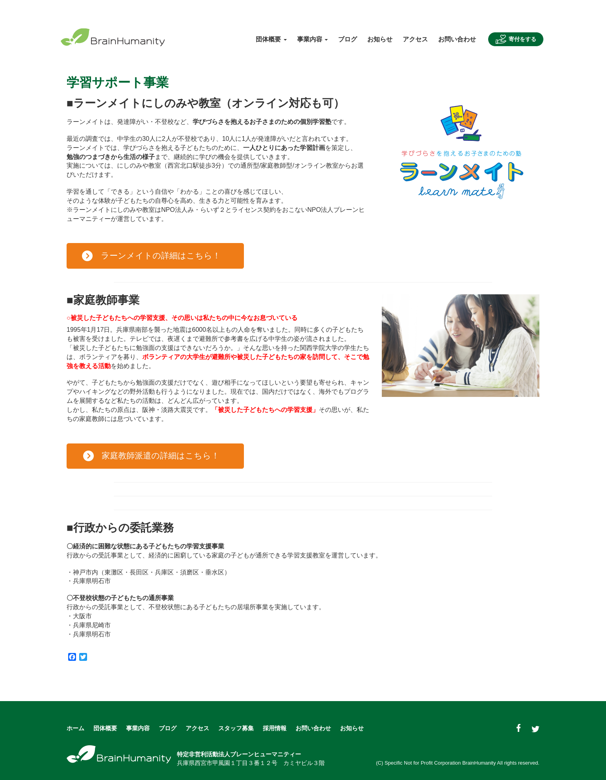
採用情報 (274, 728)
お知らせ (379, 39)
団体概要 (105, 728)
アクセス (415, 39)
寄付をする (516, 39)
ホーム (75, 728)
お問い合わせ (457, 39)
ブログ (347, 39)
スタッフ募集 (236, 728)
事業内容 (138, 728)
